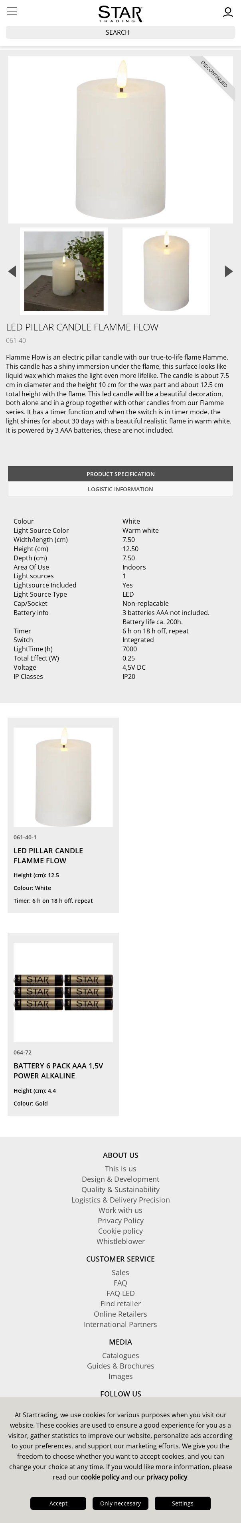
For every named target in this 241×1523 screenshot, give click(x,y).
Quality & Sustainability (120, 1189)
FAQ (120, 1283)
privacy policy (166, 1477)
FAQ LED (121, 1293)
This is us (120, 1168)
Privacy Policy (121, 1220)
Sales (120, 1272)
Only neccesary (120, 1503)
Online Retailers (120, 1314)
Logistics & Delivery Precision (120, 1200)
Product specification (121, 474)
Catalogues (120, 1355)
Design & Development (120, 1179)
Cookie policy (120, 1231)
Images (121, 1376)
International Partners (120, 1324)
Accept (58, 1503)
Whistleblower (121, 1241)
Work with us (120, 1210)
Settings (183, 1503)
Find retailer (121, 1303)
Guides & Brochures (120, 1366)
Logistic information (120, 489)
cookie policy (100, 1477)
